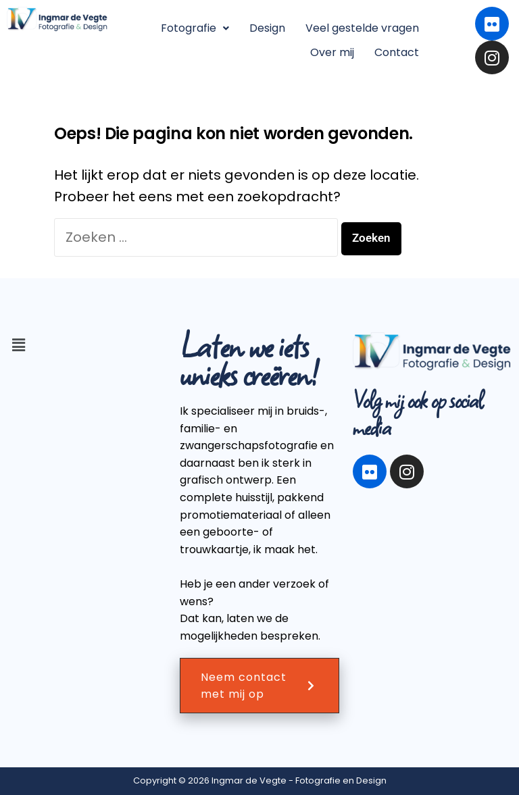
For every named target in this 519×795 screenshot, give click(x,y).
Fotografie (195, 28)
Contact (396, 52)
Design (267, 28)
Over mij (332, 52)
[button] (195, 28)
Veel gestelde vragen (362, 28)
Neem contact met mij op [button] (259, 685)
